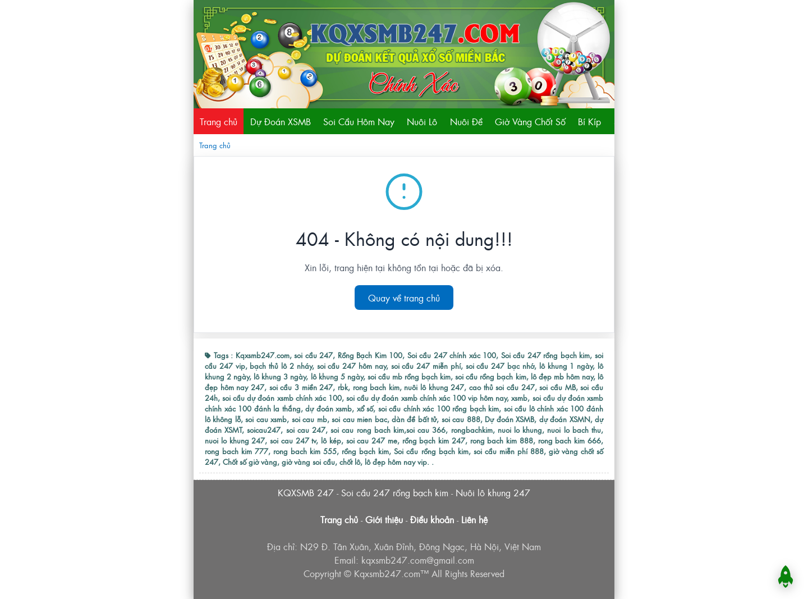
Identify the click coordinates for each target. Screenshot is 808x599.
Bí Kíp (589, 121)
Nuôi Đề (466, 121)
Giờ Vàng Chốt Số (530, 121)
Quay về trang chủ (404, 297)
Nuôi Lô (422, 121)
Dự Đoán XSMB (280, 121)
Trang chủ (218, 121)
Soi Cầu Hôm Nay (358, 121)
